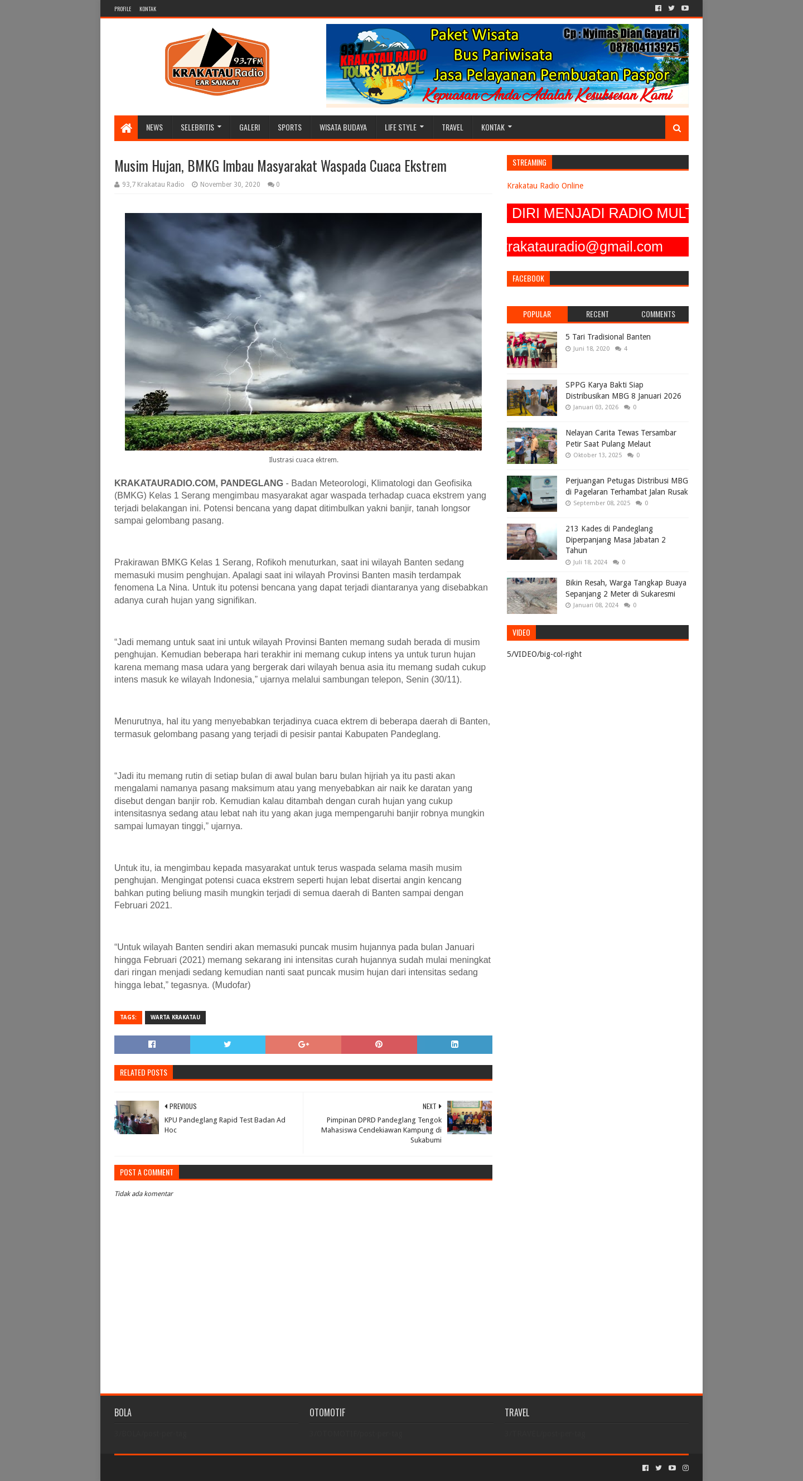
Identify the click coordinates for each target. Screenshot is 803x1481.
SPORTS (290, 127)
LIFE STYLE (401, 127)
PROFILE (122, 8)
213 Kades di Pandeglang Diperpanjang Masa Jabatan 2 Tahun (615, 539)
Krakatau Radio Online (545, 185)
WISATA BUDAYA (343, 127)
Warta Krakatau (175, 1017)
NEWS (154, 127)
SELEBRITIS (197, 127)
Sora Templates (176, 1468)
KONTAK (147, 8)
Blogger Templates (240, 1468)
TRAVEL (452, 127)
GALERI (249, 127)
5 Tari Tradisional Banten (608, 336)
